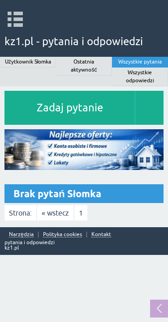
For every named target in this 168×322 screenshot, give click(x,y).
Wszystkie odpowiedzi (140, 76)
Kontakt (101, 234)
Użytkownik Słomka (28, 62)
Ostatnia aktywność (84, 66)
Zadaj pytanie (70, 108)
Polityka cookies (62, 234)
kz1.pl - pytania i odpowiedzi (73, 41)
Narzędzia (21, 234)
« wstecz (55, 213)
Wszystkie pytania (140, 62)
